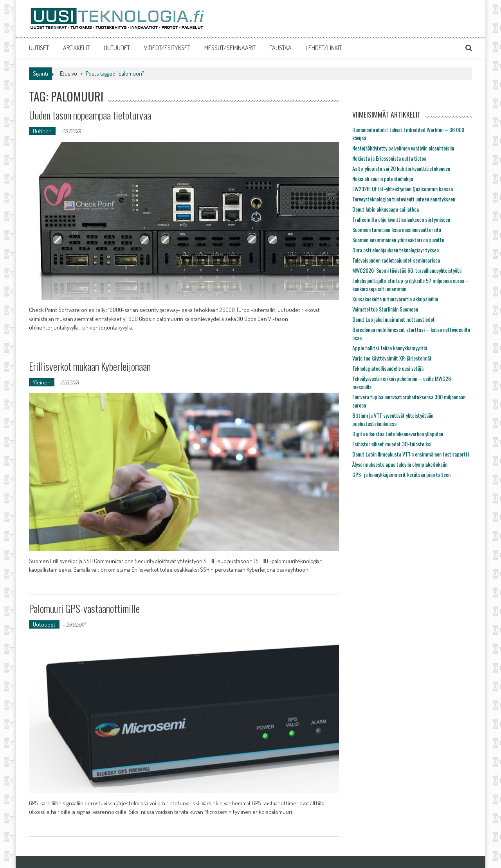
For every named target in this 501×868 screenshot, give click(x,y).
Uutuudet (44, 624)
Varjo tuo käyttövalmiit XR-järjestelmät (392, 358)
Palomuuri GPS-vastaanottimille (84, 608)
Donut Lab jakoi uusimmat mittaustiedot (393, 319)
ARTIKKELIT (76, 48)
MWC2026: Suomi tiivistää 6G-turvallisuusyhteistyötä (406, 270)
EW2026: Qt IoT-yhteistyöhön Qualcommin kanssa (402, 189)
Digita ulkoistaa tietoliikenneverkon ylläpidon (397, 433)
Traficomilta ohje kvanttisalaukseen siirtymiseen (401, 219)
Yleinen (41, 382)
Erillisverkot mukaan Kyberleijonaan (90, 366)
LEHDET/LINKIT (324, 48)
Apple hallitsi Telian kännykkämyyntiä (389, 348)
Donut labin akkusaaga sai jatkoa (385, 209)
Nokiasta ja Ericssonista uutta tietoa (389, 158)
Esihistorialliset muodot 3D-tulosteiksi (391, 444)
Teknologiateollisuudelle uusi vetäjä (388, 368)
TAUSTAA (281, 48)
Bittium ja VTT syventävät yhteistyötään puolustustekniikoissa (392, 419)
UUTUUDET (117, 48)
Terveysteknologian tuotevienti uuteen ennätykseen (403, 199)
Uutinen (42, 131)
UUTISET (39, 48)
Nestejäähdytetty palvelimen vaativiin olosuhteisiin (403, 148)
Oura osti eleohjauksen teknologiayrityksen (395, 250)
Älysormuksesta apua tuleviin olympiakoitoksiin (399, 464)
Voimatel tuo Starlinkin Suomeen (385, 309)
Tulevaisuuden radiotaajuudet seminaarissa (396, 260)
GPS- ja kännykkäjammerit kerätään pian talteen (401, 474)
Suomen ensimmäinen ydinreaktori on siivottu (398, 240)
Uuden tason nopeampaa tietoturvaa (90, 115)
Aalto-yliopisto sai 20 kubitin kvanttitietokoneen (401, 168)
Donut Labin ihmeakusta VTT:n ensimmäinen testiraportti (410, 454)
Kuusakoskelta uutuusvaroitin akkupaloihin (395, 299)
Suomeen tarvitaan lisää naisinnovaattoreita (396, 229)
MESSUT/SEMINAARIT (230, 48)
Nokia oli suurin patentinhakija (382, 178)
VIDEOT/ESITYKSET (167, 48)
